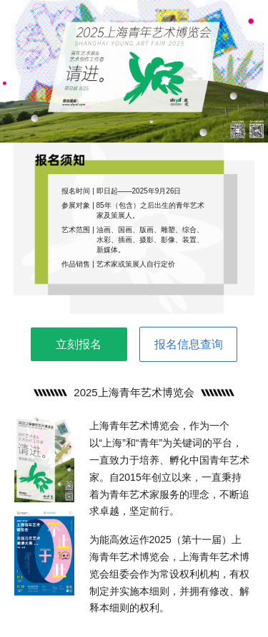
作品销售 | (78, 264)
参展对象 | (78, 205)
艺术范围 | (78, 230)
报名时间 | (78, 191)
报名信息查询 (188, 344)
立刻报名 (78, 344)
